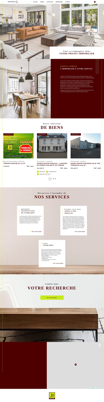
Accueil (35, 1)
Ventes (42, 1)
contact (67, 1)
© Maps (92, 389)
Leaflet (89, 389)
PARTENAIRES (59, 1)
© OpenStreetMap (98, 389)
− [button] (99, 347)
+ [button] (99, 345)
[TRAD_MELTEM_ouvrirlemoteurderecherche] (13, 2)
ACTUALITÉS (50, 1)
